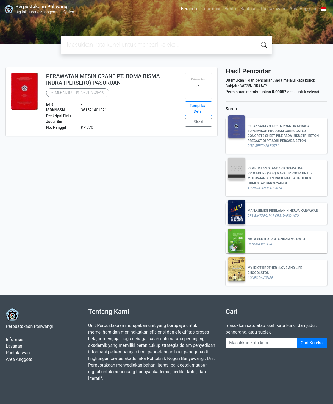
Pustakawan (273, 8)
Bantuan (248, 8)
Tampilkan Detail (198, 108)
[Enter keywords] (261, 343)
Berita (230, 8)
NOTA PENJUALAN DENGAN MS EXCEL (277, 239)
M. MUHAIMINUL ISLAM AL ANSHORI (78, 93)
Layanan (14, 346)
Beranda (189, 8)
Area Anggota (303, 8)
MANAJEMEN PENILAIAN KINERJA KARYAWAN (283, 211)
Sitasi (198, 122)
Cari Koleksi (312, 342)
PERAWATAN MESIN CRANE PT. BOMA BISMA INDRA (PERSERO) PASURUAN (103, 79)
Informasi (210, 8)
